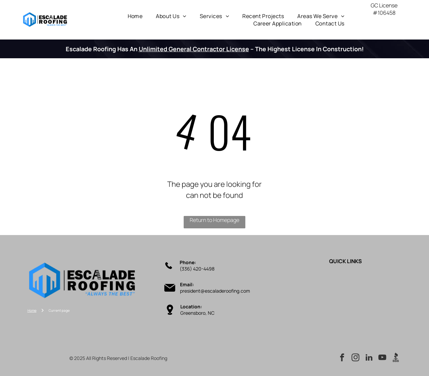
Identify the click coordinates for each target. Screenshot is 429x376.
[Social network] (396, 358)
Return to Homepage (214, 220)
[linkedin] (369, 358)
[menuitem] (135, 16)
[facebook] (342, 358)
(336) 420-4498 (197, 269)
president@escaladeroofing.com (215, 291)
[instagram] (355, 358)
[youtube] (382, 358)
